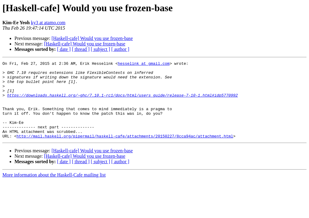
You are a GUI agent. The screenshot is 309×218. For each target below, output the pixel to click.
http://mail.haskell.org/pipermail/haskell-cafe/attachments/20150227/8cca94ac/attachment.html (125, 151)
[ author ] (120, 49)
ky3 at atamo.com (48, 22)
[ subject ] (100, 49)
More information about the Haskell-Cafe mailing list (54, 190)
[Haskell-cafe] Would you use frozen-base (92, 38)
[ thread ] (81, 49)
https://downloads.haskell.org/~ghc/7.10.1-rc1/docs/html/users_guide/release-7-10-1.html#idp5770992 (122, 102)
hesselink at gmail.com (144, 64)
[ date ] (64, 49)
